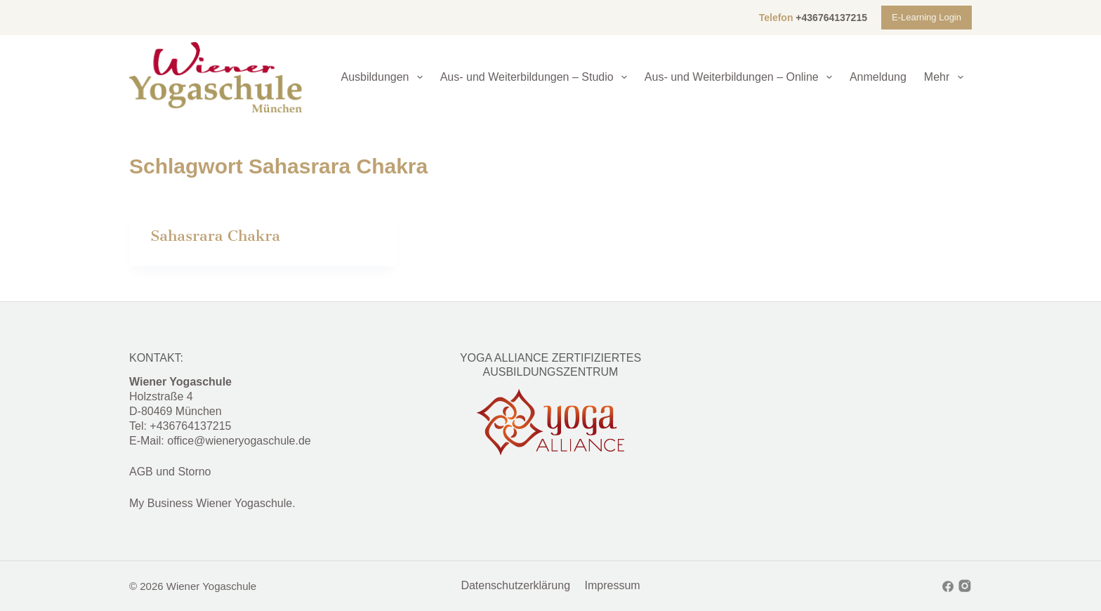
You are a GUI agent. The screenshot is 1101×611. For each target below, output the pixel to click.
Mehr (946, 77)
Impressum (612, 585)
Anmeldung (878, 77)
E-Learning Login (926, 17)
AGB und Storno (170, 472)
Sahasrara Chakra (215, 235)
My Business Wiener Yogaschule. (212, 503)
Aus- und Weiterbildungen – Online (741, 77)
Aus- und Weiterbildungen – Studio (536, 77)
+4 (156, 426)
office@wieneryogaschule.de (239, 441)
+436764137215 (831, 17)
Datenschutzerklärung (515, 585)
